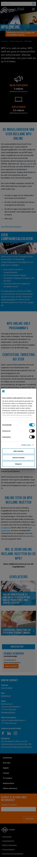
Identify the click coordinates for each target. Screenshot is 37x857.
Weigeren (18, 464)
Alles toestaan (19, 451)
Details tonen (26, 445)
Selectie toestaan (18, 457)
